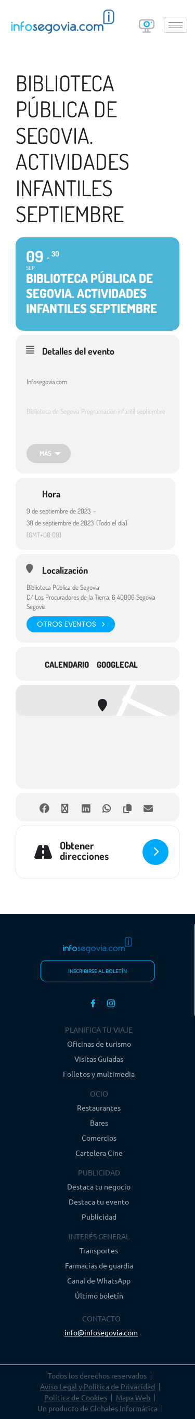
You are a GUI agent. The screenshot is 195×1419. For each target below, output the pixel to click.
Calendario (67, 664)
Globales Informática (124, 1408)
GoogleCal (117, 664)
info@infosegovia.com (101, 1332)
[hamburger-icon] (175, 25)
